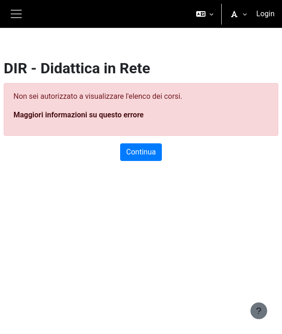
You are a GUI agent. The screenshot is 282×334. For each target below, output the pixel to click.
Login (265, 13)
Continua (141, 152)
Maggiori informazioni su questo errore (78, 114)
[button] (204, 14)
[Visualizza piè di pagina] (258, 310)
